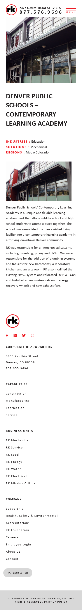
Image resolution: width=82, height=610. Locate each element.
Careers (12, 537)
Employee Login (18, 544)
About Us (13, 551)
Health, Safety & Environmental (32, 516)
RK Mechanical (18, 440)
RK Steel (12, 455)
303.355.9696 (17, 368)
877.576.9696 (41, 12)
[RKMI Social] (7, 335)
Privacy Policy (55, 601)
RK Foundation (17, 530)
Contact (12, 559)
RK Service (14, 447)
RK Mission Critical (21, 483)
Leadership (15, 508)
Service (12, 415)
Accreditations (18, 523)
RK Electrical (16, 476)
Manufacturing (18, 401)
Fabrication (15, 408)
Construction (16, 393)
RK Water (13, 469)
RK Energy (14, 462)
